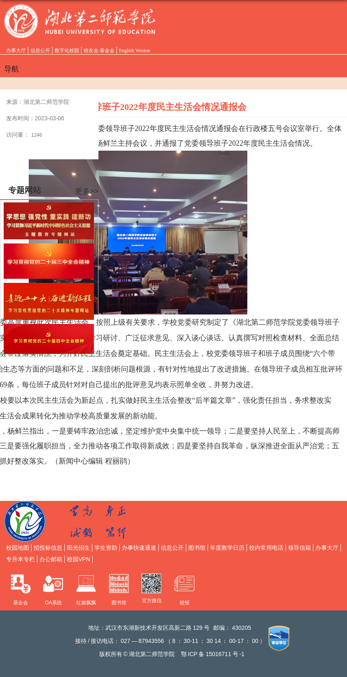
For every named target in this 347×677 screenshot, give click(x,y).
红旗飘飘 (86, 603)
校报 (184, 603)
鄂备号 (212, 654)
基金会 (20, 603)
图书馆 (119, 603)
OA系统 (53, 603)
